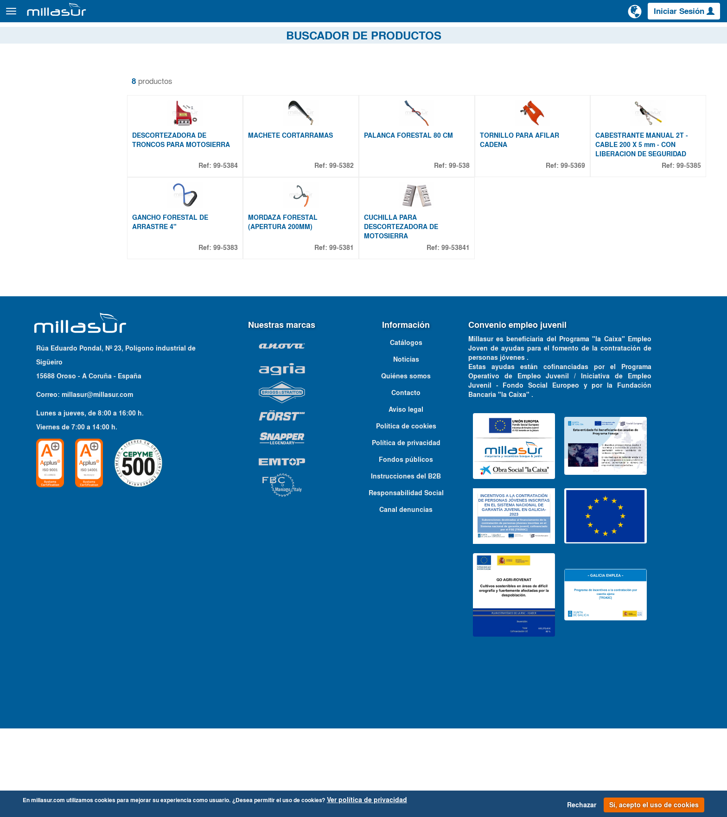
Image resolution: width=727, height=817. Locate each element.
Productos (111, 15)
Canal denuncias (406, 598)
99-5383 (243, 336)
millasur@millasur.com (97, 483)
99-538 (468, 209)
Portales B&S (621, 36)
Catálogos (667, 36)
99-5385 (688, 209)
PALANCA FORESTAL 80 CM (421, 179)
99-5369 (577, 209)
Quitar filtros (35, 74)
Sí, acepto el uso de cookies (654, 805)
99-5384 (243, 209)
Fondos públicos (406, 548)
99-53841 (464, 336)
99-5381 (355, 336)
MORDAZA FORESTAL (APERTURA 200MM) (300, 310)
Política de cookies (406, 514)
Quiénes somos (406, 464)
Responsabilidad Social (406, 581)
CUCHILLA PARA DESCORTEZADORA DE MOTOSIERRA (414, 315)
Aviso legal (406, 498)
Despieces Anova (564, 36)
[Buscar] (599, 15)
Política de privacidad (406, 531)
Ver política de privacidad (367, 799)
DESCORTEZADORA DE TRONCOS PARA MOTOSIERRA (203, 184)
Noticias (406, 448)
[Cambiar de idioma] (634, 14)
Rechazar (581, 805)
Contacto (707, 36)
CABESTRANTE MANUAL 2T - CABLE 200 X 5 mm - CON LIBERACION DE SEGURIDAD (646, 189)
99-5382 (355, 209)
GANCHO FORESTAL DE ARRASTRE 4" (192, 310)
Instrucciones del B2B (406, 564)
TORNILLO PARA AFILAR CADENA (528, 184)
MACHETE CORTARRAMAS (308, 179)
